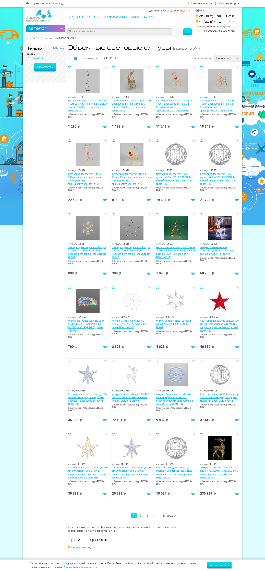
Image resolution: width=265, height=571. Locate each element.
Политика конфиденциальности (83, 567)
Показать (45, 66)
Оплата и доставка (115, 16)
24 (105, 57)
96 (116, 57)
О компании (75, 16)
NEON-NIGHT (79, 546)
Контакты (93, 16)
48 (111, 57)
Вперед (168, 515)
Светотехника (46, 37)
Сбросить (59, 47)
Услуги (135, 16)
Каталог (149, 16)
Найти (182, 28)
